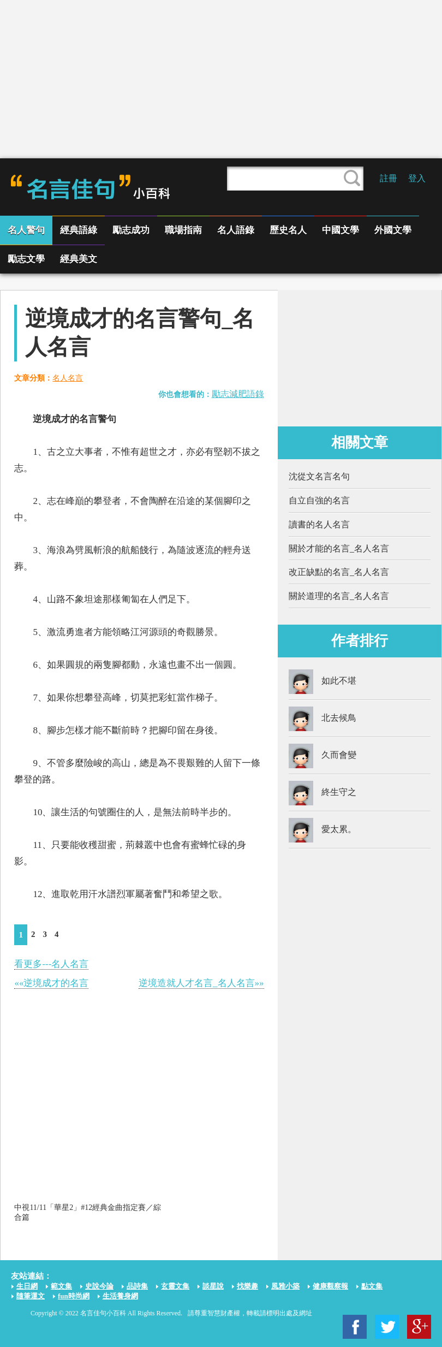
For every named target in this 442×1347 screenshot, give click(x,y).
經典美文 (78, 259)
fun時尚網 (73, 1296)
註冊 (388, 178)
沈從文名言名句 (319, 476)
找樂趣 (247, 1286)
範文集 (61, 1286)
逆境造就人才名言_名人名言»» (201, 983)
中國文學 (340, 230)
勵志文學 (26, 259)
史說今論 (99, 1286)
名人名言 (67, 378)
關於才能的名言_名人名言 (339, 548)
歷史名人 (288, 230)
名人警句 (26, 230)
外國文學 (392, 230)
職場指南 (183, 230)
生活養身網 (120, 1296)
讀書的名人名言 (319, 524)
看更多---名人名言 (51, 964)
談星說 (213, 1286)
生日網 (27, 1286)
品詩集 (137, 1286)
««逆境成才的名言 (51, 983)
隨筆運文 (30, 1296)
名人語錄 (235, 230)
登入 (417, 178)
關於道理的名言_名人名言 (339, 596)
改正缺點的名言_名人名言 (339, 572)
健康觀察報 (330, 1286)
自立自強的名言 (319, 500)
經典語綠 (78, 230)
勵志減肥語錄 (238, 394)
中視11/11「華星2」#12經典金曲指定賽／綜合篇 (87, 1212)
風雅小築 (285, 1286)
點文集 (372, 1286)
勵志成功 (131, 230)
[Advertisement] (221, 79)
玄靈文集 (175, 1286)
